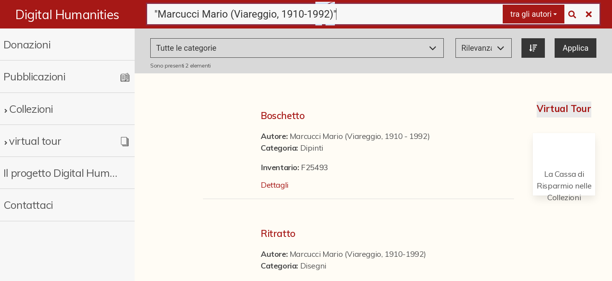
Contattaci (28, 205)
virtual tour (35, 141)
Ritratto (278, 233)
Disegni (313, 265)
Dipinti (311, 148)
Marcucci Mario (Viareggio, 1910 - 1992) (360, 136)
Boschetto (282, 115)
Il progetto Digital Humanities (61, 173)
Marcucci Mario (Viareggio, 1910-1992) (358, 254)
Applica (575, 48)
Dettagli (274, 185)
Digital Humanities (67, 14)
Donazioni (27, 44)
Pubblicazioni (35, 76)
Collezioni (31, 109)
